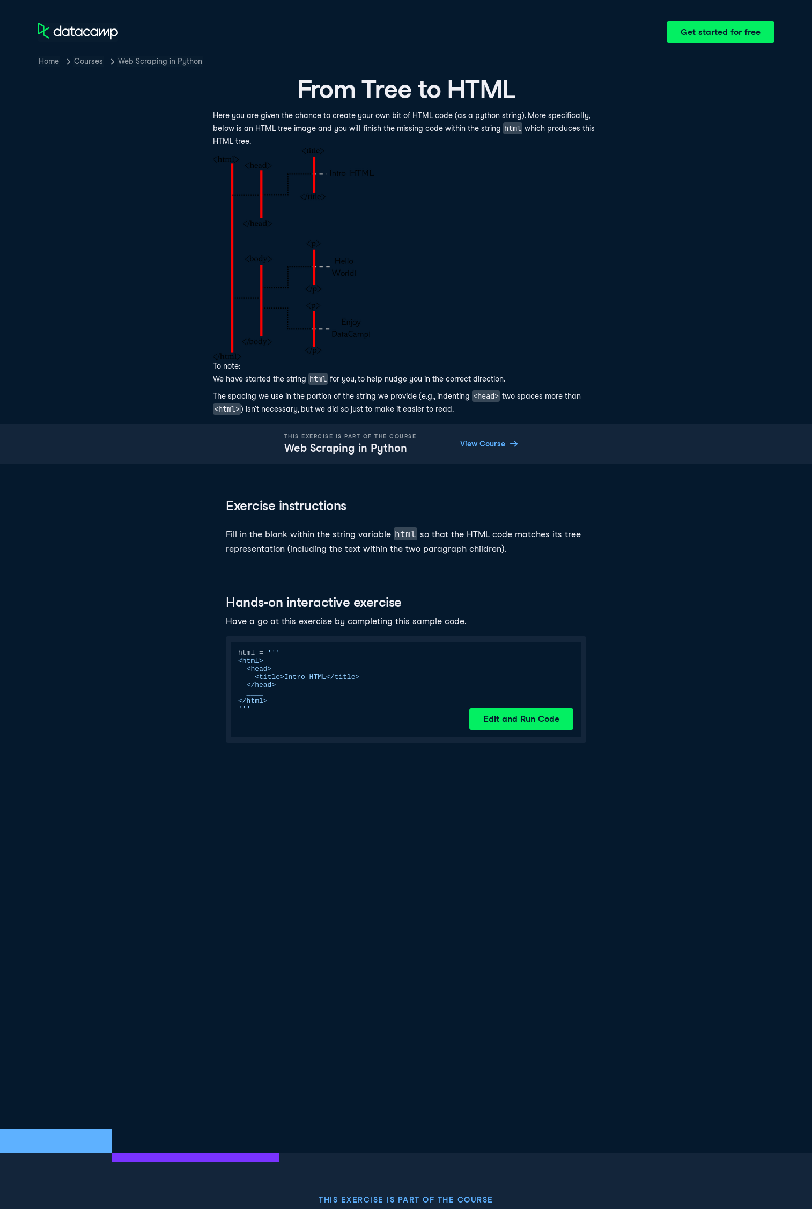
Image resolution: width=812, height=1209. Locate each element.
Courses (88, 61)
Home (49, 61)
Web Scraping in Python (160, 61)
